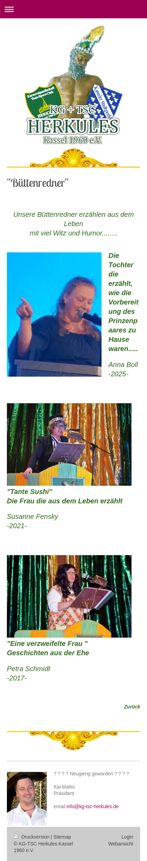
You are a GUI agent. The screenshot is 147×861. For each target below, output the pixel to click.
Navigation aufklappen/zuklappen (73, 9)
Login (127, 837)
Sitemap (62, 837)
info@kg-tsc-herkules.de (92, 806)
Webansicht (120, 844)
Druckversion (32, 837)
